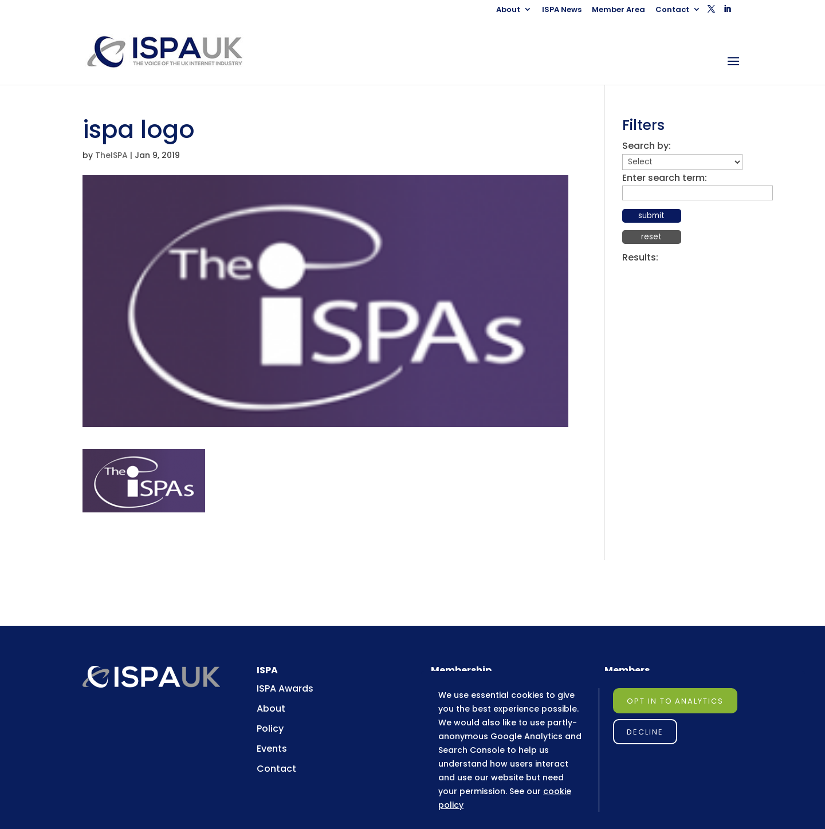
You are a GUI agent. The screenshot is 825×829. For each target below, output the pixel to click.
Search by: (646, 145)
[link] (175, 51)
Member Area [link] (618, 10)
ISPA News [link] (562, 10)
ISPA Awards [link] (285, 688)
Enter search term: (664, 177)
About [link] (508, 10)
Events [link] (272, 748)
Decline (645, 732)
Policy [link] (270, 728)
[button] (711, 12)
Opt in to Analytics (675, 701)
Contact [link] (672, 10)
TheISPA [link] (111, 155)
